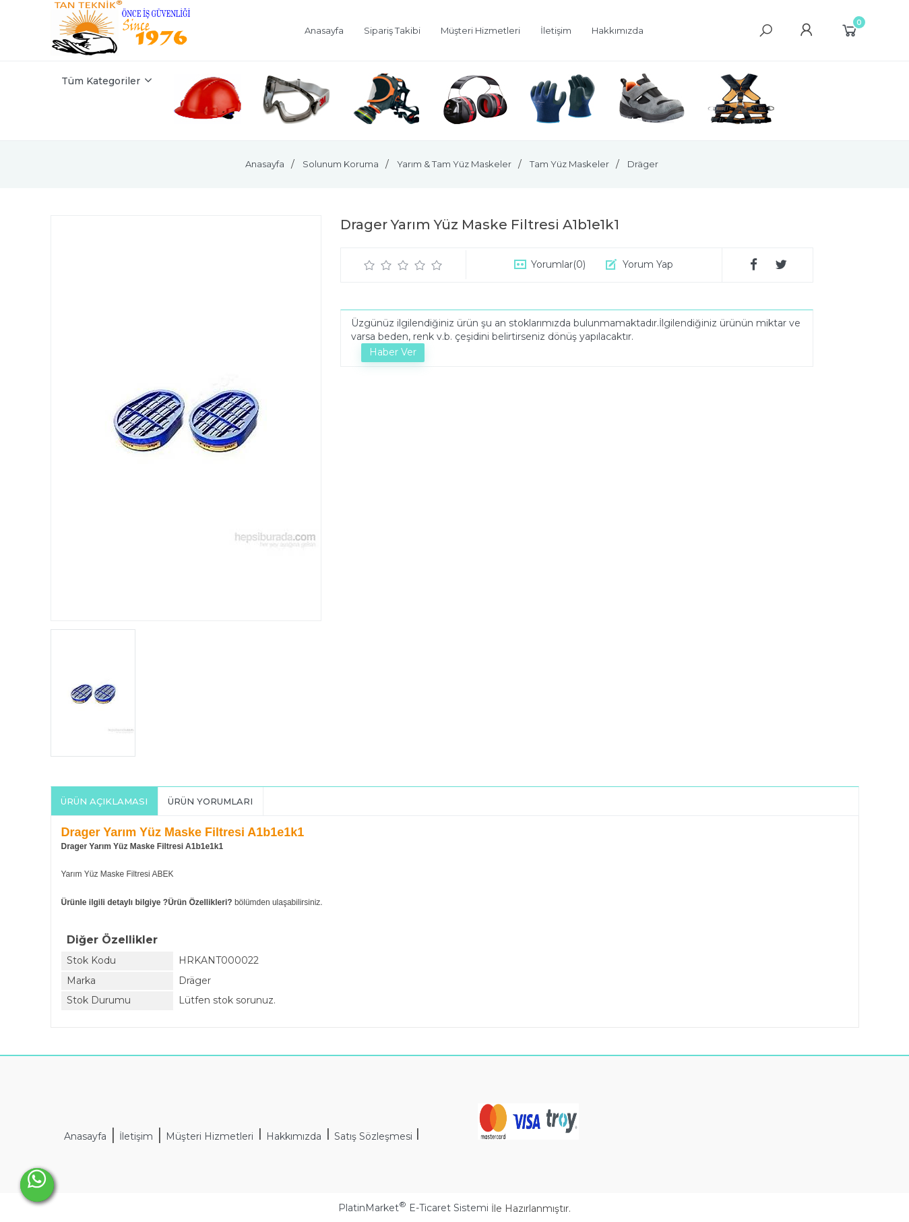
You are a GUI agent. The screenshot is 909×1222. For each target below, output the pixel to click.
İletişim (136, 1136)
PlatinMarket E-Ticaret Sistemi (413, 1208)
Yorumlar (558, 264)
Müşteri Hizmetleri (209, 1136)
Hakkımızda (293, 1136)
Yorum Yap (648, 264)
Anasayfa (85, 1136)
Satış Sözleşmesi (374, 1136)
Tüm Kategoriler (100, 81)
